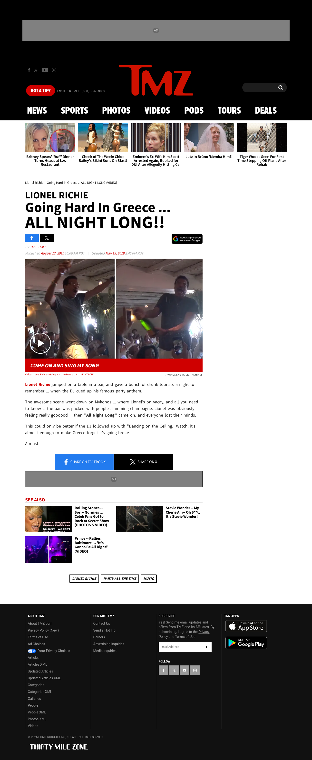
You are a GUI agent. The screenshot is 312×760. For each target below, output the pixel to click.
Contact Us (101, 623)
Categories (36, 685)
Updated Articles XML (44, 678)
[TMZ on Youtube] (45, 70)
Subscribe (207, 647)
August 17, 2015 (53, 253)
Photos (116, 111)
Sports (74, 111)
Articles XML (37, 664)
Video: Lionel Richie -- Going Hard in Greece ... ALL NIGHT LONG (60, 374)
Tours (229, 111)
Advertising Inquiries (108, 644)
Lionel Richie (84, 578)
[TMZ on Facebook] (29, 70)
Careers (99, 637)
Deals (266, 111)
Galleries (34, 699)
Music (148, 578)
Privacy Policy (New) (43, 630)
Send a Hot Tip (104, 630)
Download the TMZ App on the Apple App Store (246, 626)
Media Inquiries (105, 651)
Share (84, 462)
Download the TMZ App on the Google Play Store (246, 643)
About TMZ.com (40, 623)
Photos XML (37, 719)
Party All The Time (119, 578)
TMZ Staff (38, 246)
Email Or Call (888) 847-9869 (81, 91)
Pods (194, 111)
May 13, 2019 (115, 253)
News (37, 111)
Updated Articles (40, 671)
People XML (37, 712)
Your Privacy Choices (49, 651)
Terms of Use (38, 637)
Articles (33, 658)
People (33, 705)
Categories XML (40, 692)
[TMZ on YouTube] (184, 670)
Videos (157, 111)
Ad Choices (36, 644)
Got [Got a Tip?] (40, 91)
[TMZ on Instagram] (54, 70)
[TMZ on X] (36, 70)
